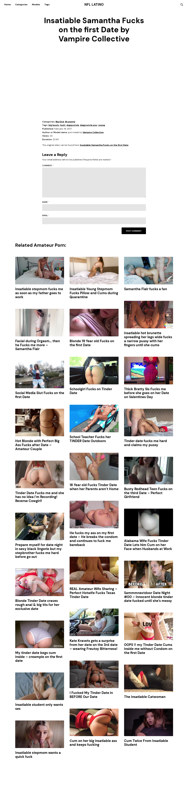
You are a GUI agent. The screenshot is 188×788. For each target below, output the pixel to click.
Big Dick (60, 121)
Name (45, 202)
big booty (54, 125)
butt (62, 125)
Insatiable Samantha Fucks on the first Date (104, 145)
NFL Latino (94, 4)
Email (45, 215)
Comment (48, 166)
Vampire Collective (93, 132)
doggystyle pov (88, 125)
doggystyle (72, 125)
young (101, 125)
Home (7, 4)
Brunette (70, 121)
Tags (47, 4)
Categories (21, 4)
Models (36, 4)
